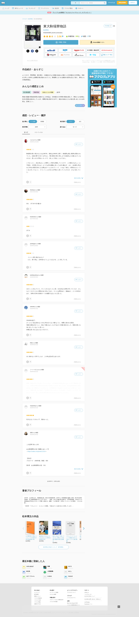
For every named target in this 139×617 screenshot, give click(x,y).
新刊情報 (36, 594)
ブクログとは (111, 2)
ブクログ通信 (37, 602)
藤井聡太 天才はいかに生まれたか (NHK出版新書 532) (44, 538)
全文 (80, 121)
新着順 (42, 121)
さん (33, 140)
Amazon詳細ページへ (97, 42)
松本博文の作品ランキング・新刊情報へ (53, 547)
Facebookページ (88, 604)
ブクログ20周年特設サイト (73, 605)
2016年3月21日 (34, 371)
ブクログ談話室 (38, 598)
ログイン (133, 2)
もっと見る (80, 105)
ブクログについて (71, 592)
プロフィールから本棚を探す (57, 599)
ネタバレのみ (39, 132)
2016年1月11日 (34, 407)
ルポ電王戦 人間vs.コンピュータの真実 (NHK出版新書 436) (31, 538)
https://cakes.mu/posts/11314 (36, 451)
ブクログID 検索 (53, 601)
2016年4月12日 (34, 344)
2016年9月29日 (34, 277)
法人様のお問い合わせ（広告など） (92, 599)
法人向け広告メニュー (89, 596)
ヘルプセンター (88, 594)
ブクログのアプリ (71, 597)
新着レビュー (37, 596)
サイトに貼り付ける (32, 60)
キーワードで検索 (54, 592)
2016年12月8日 (34, 245)
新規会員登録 (122, 2)
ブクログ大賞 (37, 600)
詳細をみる (77, 182)
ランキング (37, 592)
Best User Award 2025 (72, 603)
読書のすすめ (37, 603)
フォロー (78, 144)
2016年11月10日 (34, 142)
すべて (26, 132)
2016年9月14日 (34, 308)
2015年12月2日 (34, 434)
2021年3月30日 (34, 191)
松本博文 (46, 30)
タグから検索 (53, 594)
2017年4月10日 (34, 218)
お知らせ (86, 592)
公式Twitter (87, 602)
